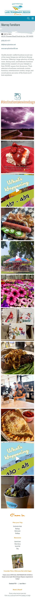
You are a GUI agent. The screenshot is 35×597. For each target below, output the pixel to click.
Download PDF (12, 542)
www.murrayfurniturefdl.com (9, 48)
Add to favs (6, 34)
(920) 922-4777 (5, 41)
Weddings (17, 491)
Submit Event (17, 500)
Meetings (17, 487)
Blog (17, 507)
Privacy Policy (17, 589)
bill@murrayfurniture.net (8, 44)
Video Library (17, 502)
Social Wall (17, 504)
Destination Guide (17, 484)
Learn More (22, 542)
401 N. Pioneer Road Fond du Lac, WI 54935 (17, 36)
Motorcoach (17, 489)
